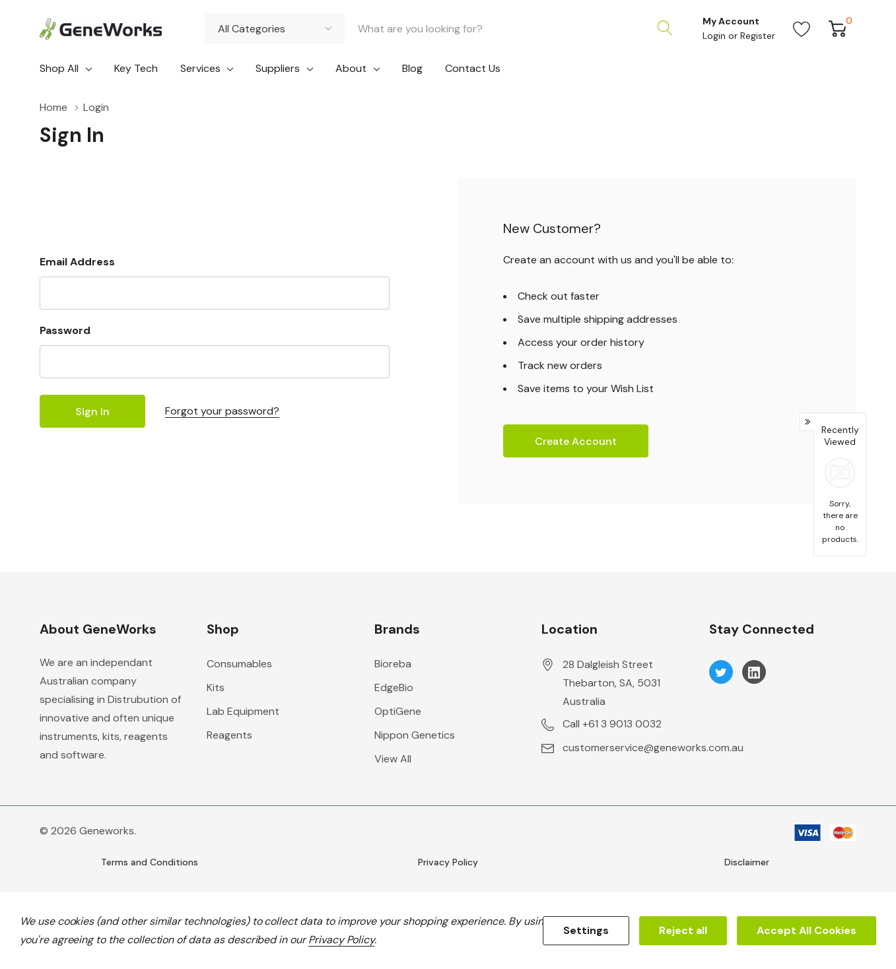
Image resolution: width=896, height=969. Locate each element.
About (350, 68)
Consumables (239, 664)
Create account (576, 441)
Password (65, 330)
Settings (586, 930)
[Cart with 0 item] (837, 28)
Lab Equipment (243, 711)
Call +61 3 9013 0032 (612, 724)
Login (715, 36)
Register (757, 36)
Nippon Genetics (414, 735)
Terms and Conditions (149, 862)
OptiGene (397, 711)
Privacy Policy (448, 862)
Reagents (229, 735)
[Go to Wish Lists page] (802, 28)
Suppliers (278, 68)
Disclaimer (746, 862)
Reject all (683, 930)
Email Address (77, 262)
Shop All (59, 68)
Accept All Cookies (806, 930)
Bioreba (392, 664)
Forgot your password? (222, 411)
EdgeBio (393, 687)
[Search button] (665, 28)
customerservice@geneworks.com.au (653, 747)
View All (392, 759)
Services (200, 68)
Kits (215, 687)
